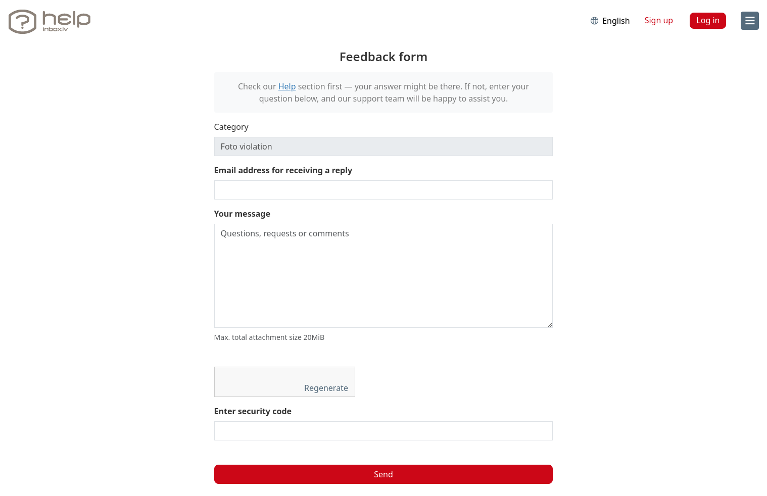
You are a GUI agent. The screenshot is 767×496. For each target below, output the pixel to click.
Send (383, 474)
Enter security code (253, 411)
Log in (708, 20)
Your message (242, 213)
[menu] (750, 21)
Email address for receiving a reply (283, 170)
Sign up (659, 20)
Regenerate (327, 387)
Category (231, 126)
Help (287, 86)
